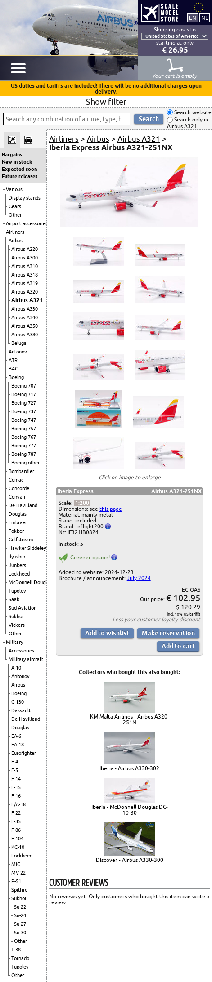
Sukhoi (16, 616)
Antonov (18, 351)
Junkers (17, 565)
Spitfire (19, 890)
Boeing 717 (23, 394)
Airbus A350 (24, 326)
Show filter (106, 101)
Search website (192, 112)
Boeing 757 (23, 428)
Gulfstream (21, 539)
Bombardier (21, 471)
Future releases (19, 176)
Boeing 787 (23, 454)
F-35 (16, 821)
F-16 (16, 796)
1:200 (82, 503)
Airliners (15, 232)
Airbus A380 (24, 334)
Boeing (16, 377)
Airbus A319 (24, 283)
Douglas (18, 514)
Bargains (12, 154)
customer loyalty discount (168, 619)
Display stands (25, 198)
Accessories (21, 650)
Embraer (18, 522)
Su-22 (20, 907)
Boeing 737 (23, 411)
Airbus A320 (24, 292)
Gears (15, 206)
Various (14, 189)
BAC (13, 368)
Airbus (16, 240)
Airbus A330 (24, 309)
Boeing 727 (23, 403)
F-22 (16, 813)
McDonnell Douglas (30, 582)
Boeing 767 (23, 437)
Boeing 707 (23, 385)
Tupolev (17, 591)
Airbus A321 (27, 300)
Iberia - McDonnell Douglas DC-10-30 (129, 810)
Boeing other (25, 462)
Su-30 (20, 932)
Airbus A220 (24, 249)
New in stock (17, 162)
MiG (15, 864)
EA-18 (17, 744)
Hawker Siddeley (27, 548)
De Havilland (23, 505)
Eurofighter (23, 753)
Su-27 (20, 924)
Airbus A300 (24, 257)
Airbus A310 (24, 266)
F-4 (14, 761)
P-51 (16, 881)
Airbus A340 (24, 317)
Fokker (16, 531)
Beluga (19, 343)
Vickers (17, 625)
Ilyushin (17, 556)
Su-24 (20, 915)
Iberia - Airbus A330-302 (129, 768)
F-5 (14, 770)
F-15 (16, 787)
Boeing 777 (23, 445)
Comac (16, 479)
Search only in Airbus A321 (187, 123)
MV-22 (18, 872)
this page (110, 509)
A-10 (16, 667)
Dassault (21, 710)
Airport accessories (27, 223)
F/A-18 (18, 804)
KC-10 (17, 847)
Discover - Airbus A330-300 (129, 860)
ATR (13, 360)
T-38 (16, 949)
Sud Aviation (22, 608)
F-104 (17, 838)
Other (15, 215)
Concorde (19, 488)
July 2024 (139, 578)
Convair (17, 497)
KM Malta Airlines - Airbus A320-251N (129, 719)
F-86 (16, 830)
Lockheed (19, 573)
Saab (14, 599)
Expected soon (19, 169)
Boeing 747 (23, 420)
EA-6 (16, 736)
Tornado (20, 958)
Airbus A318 (24, 274)
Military (14, 642)
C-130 (17, 702)
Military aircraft (26, 659)
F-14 (16, 778)
